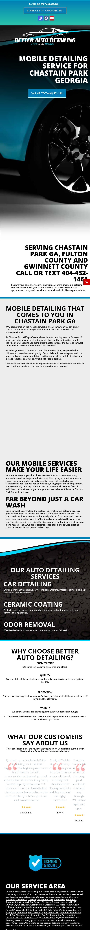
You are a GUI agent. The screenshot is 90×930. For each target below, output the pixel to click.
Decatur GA (59, 899)
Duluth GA (71, 899)
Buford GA (20, 907)
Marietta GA (54, 907)
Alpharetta (21, 899)
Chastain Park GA (14, 917)
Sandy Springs (52, 902)
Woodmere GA (52, 904)
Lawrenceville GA (68, 902)
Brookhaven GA (53, 915)
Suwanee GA (12, 902)
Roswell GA (39, 902)
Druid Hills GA (30, 917)
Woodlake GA (22, 910)
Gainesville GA (24, 904)
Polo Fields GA (54, 910)
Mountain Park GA (68, 912)
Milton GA (10, 899)
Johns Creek (47, 899)
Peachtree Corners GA (36, 907)
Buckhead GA (68, 915)
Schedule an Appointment (45, 10)
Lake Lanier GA (68, 907)
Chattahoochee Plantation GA (30, 915)
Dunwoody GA (48, 917)
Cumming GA (34, 899)
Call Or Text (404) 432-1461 (47, 93)
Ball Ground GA (51, 912)
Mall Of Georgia (35, 912)
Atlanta (67, 894)
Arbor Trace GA (67, 904)
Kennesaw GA (69, 910)
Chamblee (22, 912)
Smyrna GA (11, 904)
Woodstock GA (26, 902)
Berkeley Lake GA (38, 910)
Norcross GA (38, 904)
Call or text (45, 4)
